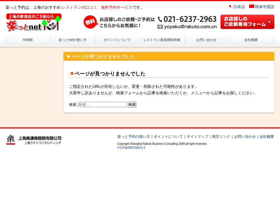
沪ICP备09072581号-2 (131, 147)
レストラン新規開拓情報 (161, 40)
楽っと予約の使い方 (133, 136)
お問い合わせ (206, 40)
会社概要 (251, 40)
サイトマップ (197, 136)
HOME (28, 40)
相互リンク (221, 136)
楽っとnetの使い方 (73, 40)
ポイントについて (117, 40)
